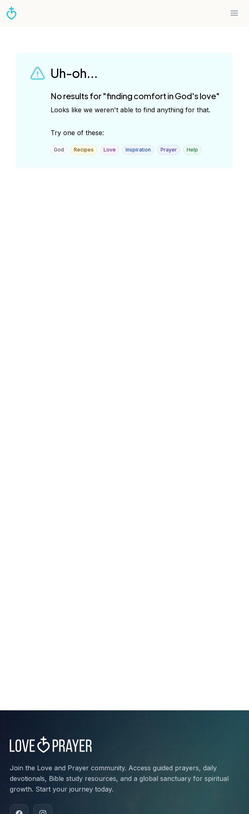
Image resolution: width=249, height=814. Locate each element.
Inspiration (138, 150)
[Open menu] (234, 13)
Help (192, 150)
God (59, 150)
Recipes (84, 150)
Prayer (169, 150)
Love (110, 150)
